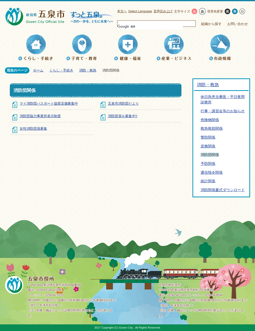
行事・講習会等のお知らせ (223, 111)
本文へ (122, 11)
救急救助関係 (212, 128)
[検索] (150, 26)
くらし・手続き (61, 70)
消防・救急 (87, 70)
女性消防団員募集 (33, 128)
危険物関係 (210, 120)
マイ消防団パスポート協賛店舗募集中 (49, 103)
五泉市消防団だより (123, 103)
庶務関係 (208, 146)
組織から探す (211, 24)
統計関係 (208, 181)
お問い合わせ (237, 24)
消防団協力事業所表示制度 (40, 116)
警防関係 (208, 137)
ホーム (38, 70)
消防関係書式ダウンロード (223, 190)
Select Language (140, 11)
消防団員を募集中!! (122, 116)
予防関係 (208, 163)
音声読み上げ (163, 11)
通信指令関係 (212, 172)
